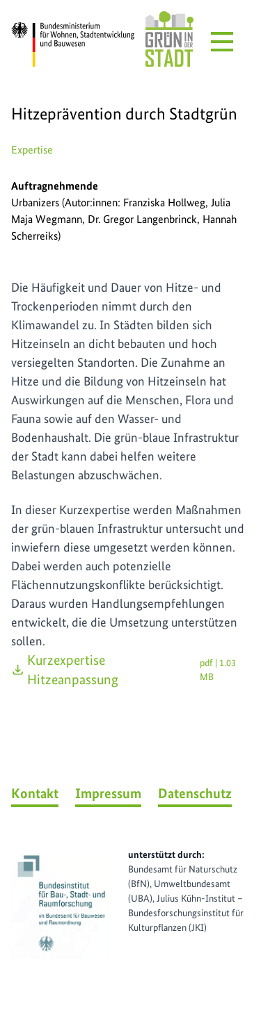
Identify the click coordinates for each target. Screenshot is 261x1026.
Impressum (108, 793)
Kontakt (34, 793)
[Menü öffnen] (222, 41)
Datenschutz (195, 793)
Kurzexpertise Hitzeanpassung (130, 670)
